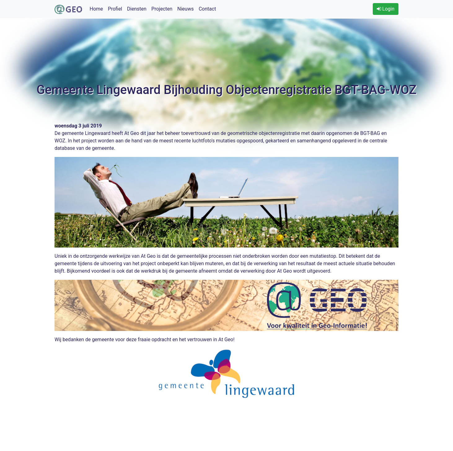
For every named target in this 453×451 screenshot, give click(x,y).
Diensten (137, 9)
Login (385, 9)
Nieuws (185, 9)
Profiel (115, 9)
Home (96, 9)
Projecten (162, 9)
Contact (207, 9)
